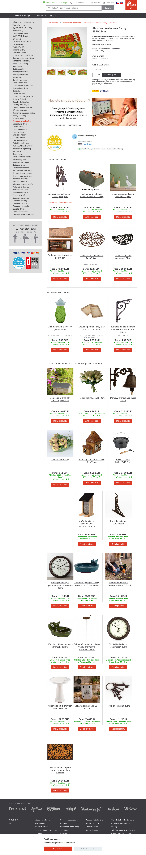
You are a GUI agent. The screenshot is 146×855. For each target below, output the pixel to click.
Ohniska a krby (19, 138)
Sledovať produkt (111, 75)
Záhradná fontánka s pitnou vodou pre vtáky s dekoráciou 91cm (87, 647)
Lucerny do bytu (19, 132)
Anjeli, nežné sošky (20, 64)
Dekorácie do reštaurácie (23, 85)
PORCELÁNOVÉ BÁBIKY (23, 146)
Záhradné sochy (19, 53)
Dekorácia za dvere (20, 88)
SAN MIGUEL (18, 151)
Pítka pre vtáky (19, 44)
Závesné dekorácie (20, 212)
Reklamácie (40, 823)
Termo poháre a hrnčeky (22, 173)
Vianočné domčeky (20, 181)
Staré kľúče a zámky (21, 162)
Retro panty (17, 154)
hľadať (108, 8)
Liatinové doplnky (20, 129)
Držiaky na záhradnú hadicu (24, 113)
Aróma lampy (18, 66)
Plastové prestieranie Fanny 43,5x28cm (100, 23)
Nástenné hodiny (19, 135)
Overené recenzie (68, 820)
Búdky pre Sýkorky (20, 72)
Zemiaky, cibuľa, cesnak (22, 107)
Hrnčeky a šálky (19, 118)
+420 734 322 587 (80, 3)
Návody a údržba (42, 820)
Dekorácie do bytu (20, 83)
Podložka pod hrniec (21, 143)
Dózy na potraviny (20, 110)
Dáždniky (16, 91)
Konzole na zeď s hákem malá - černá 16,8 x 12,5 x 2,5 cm (123, 329)
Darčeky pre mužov (20, 80)
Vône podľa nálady (20, 192)
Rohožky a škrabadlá (21, 61)
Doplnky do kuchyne (21, 105)
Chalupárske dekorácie (22, 121)
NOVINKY (41, 16)
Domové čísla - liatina (21, 99)
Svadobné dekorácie (21, 168)
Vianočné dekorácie (21, 179)
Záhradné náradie (20, 203)
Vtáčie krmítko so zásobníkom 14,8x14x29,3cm (87, 524)
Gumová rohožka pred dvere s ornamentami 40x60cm (60, 770)
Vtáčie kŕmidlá (18, 47)
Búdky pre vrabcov (20, 75)
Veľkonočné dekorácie (22, 187)
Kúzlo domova (52, 23)
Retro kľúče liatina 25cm (118, 706)
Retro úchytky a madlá (22, 157)
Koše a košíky (18, 127)
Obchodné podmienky (69, 827)
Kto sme (38, 834)
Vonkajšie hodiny (19, 25)
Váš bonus (110, 3)
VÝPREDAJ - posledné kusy (24, 22)
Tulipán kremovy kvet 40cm (92, 398)
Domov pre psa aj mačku (23, 96)
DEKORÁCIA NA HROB (22, 28)
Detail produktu (60, 217)
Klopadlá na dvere (20, 124)
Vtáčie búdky (18, 31)
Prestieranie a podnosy (22, 149)
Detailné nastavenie (88, 849)
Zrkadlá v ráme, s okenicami (24, 214)
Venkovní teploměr (20, 190)
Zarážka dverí (18, 209)
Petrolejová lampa (20, 140)
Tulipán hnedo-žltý (60, 459)
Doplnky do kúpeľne (21, 102)
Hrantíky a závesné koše (23, 176)
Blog (11, 823)
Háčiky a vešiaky (19, 116)
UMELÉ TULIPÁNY (20, 36)
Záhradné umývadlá (21, 206)
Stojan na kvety (19, 165)
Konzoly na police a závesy (24, 58)
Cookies (63, 834)
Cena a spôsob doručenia (46, 830)
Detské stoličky (19, 94)
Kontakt (97, 3)
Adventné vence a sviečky (23, 184)
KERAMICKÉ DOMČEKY (23, 55)
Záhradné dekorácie (21, 198)
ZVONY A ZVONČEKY (22, 42)
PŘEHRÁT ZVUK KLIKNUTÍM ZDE (60, 203)
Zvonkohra (17, 39)
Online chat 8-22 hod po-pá (56, 3)
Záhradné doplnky (20, 201)
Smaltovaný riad (19, 160)
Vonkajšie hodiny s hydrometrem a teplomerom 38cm (60, 585)
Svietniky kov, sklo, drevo (23, 171)
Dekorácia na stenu (20, 33)
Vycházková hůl (19, 195)
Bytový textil (17, 77)
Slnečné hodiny (19, 50)
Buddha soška (18, 69)
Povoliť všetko (58, 849)
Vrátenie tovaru (41, 827)
